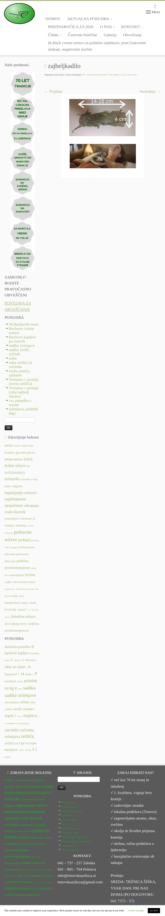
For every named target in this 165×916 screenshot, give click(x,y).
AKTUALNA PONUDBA (89, 19)
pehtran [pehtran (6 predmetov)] (20, 681)
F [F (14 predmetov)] (23, 660)
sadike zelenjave (22, 345)
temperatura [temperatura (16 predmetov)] (12, 602)
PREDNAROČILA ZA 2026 (70, 27)
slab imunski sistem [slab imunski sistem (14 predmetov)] (24, 582)
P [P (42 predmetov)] (36, 674)
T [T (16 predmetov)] (15, 716)
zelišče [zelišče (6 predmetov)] (21, 750)
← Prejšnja (53, 91)
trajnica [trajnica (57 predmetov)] (30, 715)
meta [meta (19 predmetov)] (28, 674)
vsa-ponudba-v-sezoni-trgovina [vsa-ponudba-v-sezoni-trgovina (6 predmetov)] (17, 723)
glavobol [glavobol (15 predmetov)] (21, 452)
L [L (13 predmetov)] (19, 674)
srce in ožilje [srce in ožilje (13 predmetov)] (11, 596)
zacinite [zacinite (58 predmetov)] (12, 729)
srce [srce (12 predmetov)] (36, 589)
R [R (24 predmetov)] (16, 688)
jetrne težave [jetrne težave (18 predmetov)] (14, 459)
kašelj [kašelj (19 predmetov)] (28, 459)
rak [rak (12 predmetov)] (6, 575)
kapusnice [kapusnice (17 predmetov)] (11, 674)
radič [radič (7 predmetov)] (20, 689)
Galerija (110, 35)
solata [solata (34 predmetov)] (24, 702)
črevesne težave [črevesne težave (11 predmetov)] (45, 882)
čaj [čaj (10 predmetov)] (29, 610)
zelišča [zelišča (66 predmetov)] (27, 736)
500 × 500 (85, 75)
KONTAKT (132, 27)
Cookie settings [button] (136, 910)
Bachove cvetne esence (21, 330)
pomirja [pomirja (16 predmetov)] (21, 525)
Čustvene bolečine (82, 35)
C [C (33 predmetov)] (12, 660)
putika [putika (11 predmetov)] (33, 568)
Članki (54, 35)
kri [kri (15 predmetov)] (28, 466)
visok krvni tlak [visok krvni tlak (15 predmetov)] (14, 882)
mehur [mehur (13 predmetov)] (8, 486)
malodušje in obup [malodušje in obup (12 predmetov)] (29, 479)
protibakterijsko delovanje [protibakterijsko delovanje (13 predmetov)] (18, 844)
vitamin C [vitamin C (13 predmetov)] (22, 609)
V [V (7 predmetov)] (38, 716)
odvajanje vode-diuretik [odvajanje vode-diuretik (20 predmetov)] (23, 818)
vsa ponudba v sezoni (20, 402)
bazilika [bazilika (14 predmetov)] (34, 653)
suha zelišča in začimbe (20, 364)
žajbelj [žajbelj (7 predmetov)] (7, 757)
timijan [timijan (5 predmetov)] (19, 716)
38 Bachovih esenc (24, 324)
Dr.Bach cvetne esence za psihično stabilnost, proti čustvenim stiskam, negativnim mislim (97, 46)
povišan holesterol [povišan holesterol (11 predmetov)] (23, 831)
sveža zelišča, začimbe (19, 373)
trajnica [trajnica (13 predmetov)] (25, 602)
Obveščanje (132, 35)
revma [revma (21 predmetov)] (30, 574)
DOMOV (52, 19)
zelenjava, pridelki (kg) (23, 411)
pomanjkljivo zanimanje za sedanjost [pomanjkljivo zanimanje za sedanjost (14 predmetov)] (25, 824)
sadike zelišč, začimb (19, 352)
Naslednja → (149, 91)
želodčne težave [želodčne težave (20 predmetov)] (23, 616)
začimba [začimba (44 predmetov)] (27, 730)
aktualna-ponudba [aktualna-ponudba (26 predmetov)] (17, 647)
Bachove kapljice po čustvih (22, 339)
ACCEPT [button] (154, 910)
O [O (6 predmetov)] (33, 674)
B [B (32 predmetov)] (32, 646)
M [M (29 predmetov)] (22, 674)
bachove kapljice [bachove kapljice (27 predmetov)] (17, 653)
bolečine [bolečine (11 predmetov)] (17, 446)
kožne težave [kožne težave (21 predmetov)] (15, 465)
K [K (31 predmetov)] (29, 667)
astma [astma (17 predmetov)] (9, 445)
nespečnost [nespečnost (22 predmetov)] (14, 505)
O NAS (107, 27)
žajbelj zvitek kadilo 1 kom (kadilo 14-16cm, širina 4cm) (114, 75)
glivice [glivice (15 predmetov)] (31, 452)
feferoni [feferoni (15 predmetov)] (29, 660)
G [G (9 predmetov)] (36, 660)
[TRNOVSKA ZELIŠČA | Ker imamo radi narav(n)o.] (19, 13)
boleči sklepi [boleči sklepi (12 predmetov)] (27, 445)
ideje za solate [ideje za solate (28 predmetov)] (15, 667)
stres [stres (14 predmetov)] (21, 596)
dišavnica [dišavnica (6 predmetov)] (18, 660)
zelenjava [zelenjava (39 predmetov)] (12, 736)
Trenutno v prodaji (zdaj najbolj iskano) (23, 392)
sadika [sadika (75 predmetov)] (29, 687)
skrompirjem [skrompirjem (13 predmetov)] (12, 702)
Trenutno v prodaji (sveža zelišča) (23, 381)
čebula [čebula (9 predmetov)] (28, 750)
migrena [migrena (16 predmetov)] (17, 486)
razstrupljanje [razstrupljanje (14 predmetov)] (16, 575)
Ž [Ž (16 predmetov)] (36, 749)
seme (13, 358)
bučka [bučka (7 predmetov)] (7, 660)
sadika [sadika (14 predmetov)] (8, 582)
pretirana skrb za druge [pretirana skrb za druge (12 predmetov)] (41, 838)
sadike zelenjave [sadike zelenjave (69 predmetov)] (20, 695)
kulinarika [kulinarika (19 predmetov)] (12, 479)
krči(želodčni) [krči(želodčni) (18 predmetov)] (15, 473)
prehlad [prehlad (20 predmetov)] (24, 540)
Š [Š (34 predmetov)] (33, 749)
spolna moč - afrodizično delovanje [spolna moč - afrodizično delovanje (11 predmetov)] (19, 589)
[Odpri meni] (148, 12)
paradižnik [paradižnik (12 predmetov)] (10, 681)
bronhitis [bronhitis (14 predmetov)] (10, 452)
